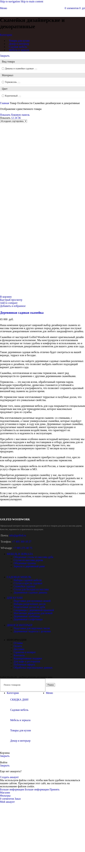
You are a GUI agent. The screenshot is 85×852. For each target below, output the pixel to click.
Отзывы (18, 642)
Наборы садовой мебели (28, 580)
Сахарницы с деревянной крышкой (34, 610)
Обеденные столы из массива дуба (33, 557)
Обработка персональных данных (33, 667)
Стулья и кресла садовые (28, 583)
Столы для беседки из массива (31, 589)
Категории (6, 34)
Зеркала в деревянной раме (29, 566)
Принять (54, 789)
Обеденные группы (25, 563)
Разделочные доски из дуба (29, 607)
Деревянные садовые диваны (30, 592)
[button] (6, 296)
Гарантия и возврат (25, 652)
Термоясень (11, 82)
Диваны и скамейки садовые (19, 68)
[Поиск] (22, 684)
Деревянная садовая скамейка (22, 312)
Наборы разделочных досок (30, 603)
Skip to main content (32, 1)
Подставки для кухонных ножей (32, 600)
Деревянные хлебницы (27, 616)
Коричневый (11, 95)
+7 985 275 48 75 (22, 547)
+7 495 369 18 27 (21, 541)
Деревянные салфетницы (28, 619)
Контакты (19, 655)
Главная (5, 103)
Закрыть (5, 55)
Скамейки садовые (24, 586)
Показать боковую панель (15, 114)
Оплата (18, 646)
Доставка (19, 649)
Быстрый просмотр (11, 299)
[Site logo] (42, 14)
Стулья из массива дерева (28, 560)
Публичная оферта (24, 664)
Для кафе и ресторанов (27, 661)
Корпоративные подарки (28, 658)
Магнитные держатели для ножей (33, 613)
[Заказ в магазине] (13, 121)
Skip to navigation (10, 1)
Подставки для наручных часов (32, 628)
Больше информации (24, 789)
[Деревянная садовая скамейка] (42, 207)
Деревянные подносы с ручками (32, 631)
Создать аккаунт (9, 777)
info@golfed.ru (17, 535)
